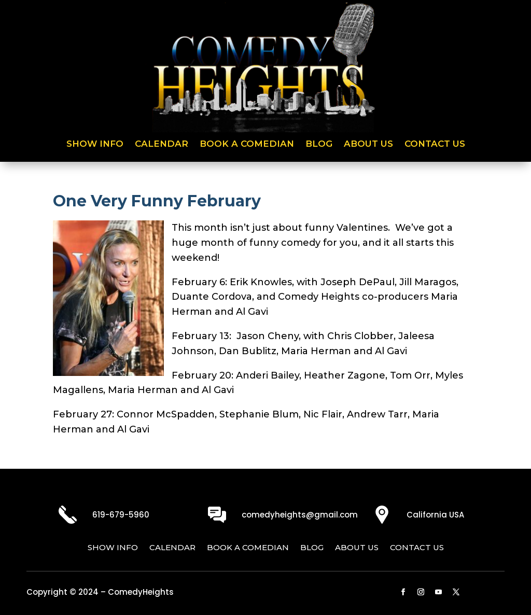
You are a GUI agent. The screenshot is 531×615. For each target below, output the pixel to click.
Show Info (94, 144)
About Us (368, 144)
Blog (318, 144)
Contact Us (434, 144)
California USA (435, 514)
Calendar (161, 144)
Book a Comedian (247, 144)
